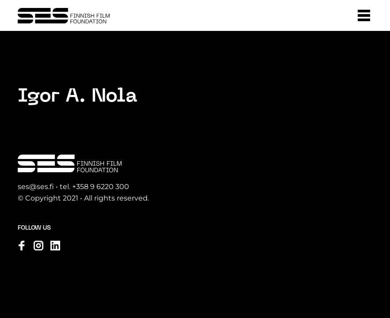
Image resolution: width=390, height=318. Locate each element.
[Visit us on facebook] (21, 245)
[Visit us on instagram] (38, 245)
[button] (364, 15)
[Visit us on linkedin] (55, 245)
